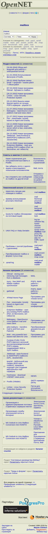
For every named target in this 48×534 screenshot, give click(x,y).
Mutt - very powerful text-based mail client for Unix (17, 336)
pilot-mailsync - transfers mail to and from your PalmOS (17, 329)
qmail (38, 41)
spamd (26, 47)
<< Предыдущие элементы (19, 483)
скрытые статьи (22, 462)
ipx (38, 220)
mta (32, 47)
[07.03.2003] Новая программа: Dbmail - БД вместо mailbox (20, 89)
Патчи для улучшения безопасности (37, 388)
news (12, 43)
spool (17, 49)
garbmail (10, 291)
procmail (6, 51)
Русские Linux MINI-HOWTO (38, 427)
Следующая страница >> (13, 393)
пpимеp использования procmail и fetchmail (16, 200)
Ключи (6, 31)
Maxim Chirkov (40, 528)
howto (36, 224)
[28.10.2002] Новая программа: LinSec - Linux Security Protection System (20, 96)
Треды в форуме (18, 471)
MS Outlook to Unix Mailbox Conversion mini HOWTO (17, 424)
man (32, 45)
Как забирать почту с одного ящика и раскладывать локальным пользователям (18, 168)
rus (39, 238)
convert (37, 228)
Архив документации (13, 398)
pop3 (33, 41)
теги (32, 13)
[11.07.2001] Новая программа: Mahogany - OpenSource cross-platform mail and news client (20, 111)
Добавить (31, 530)
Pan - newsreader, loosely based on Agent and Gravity (17, 304)
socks (42, 230)
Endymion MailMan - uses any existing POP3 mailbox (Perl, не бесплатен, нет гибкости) (18, 313)
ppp (35, 238)
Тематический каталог (13, 188)
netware (37, 222)
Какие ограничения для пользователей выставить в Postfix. (18, 161)
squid (41, 240)
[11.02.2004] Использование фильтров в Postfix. (19, 76)
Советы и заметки (11, 155)
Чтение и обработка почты (38, 421)
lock (4, 45)
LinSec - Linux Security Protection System (16, 388)
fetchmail (39, 47)
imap (41, 43)
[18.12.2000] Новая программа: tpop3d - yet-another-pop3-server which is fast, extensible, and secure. (20, 127)
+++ (19, 13)
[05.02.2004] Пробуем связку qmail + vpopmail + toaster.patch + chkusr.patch (20, 82)
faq (43, 222)
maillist (23, 49)
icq (35, 242)
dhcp (41, 236)
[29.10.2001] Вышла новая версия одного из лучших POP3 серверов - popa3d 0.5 (19, 103)
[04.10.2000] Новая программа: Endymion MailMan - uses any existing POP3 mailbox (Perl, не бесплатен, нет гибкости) (20, 146)
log (35, 220)
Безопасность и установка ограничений (40, 161)
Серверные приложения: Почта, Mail (39, 440)
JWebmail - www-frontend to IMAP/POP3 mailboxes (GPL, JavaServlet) (17, 356)
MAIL (33, 276)
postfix (30, 43)
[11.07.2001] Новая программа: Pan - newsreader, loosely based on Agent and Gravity (20, 118)
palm (26, 45)
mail (27, 41)
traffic (36, 240)
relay (30, 49)
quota (36, 230)
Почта (15, 53)
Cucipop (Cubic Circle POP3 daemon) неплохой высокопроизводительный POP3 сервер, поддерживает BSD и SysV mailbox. (18, 345)
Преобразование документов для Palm (38, 329)
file (36, 43)
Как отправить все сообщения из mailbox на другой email (19, 178)
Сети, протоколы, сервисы (39, 406)
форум (26, 13)
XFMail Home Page (15, 298)
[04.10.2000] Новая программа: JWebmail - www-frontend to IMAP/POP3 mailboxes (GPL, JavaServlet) (20, 137)
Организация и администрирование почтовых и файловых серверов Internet (19, 405)
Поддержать (41, 530)
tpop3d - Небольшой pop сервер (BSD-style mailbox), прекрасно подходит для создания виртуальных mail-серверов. (17, 366)
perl (17, 43)
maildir (6, 43)
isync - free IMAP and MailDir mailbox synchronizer (16, 283)
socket (23, 43)
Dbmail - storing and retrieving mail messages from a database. (17, 276)
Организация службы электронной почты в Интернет (15, 413)
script (41, 257)
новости (13, 13)
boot (36, 236)
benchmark (12, 45)
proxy (36, 234)
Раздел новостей (11, 64)
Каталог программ (11, 270)
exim (21, 45)
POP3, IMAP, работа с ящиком (36, 283)
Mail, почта (38, 168)
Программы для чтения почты (38, 298)
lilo (40, 234)
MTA (22, 53)
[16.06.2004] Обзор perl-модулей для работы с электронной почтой (17, 69)
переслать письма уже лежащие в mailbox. (15, 192)
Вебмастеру (42, 532)
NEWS (34, 376)
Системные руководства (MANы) (25, 460)
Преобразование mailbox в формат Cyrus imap (17, 255)
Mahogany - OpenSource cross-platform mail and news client (17, 321)
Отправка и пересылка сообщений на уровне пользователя (39, 178)
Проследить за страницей (8, 531)
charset (37, 226)
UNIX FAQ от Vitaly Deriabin (17, 231)
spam (35, 49)
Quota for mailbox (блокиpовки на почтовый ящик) (19, 215)
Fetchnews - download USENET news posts (16, 376)
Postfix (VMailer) (13, 382)
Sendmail (37, 415)
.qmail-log (10, 263)
